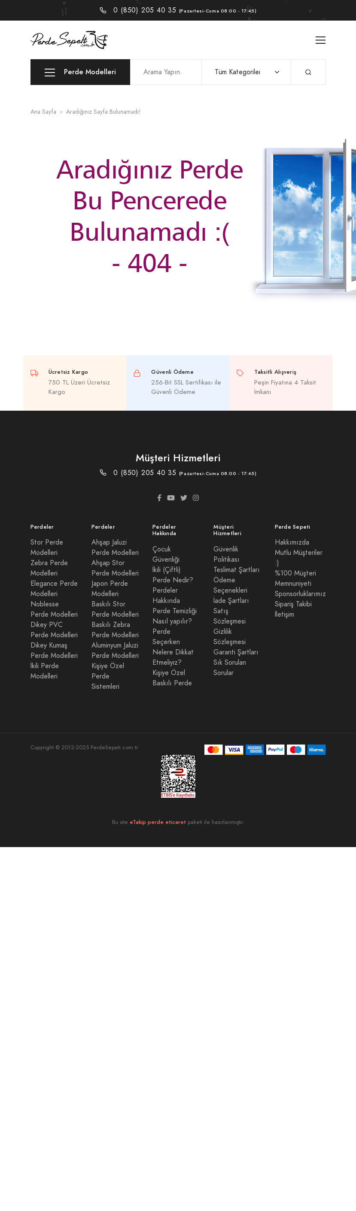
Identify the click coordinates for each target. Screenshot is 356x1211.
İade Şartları (231, 601)
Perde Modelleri (80, 72)
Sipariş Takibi (293, 604)
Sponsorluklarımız (300, 594)
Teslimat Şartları (236, 570)
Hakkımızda (292, 542)
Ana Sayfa (43, 112)
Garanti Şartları (236, 652)
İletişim (284, 614)
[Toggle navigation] (320, 40)
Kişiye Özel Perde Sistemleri (107, 676)
